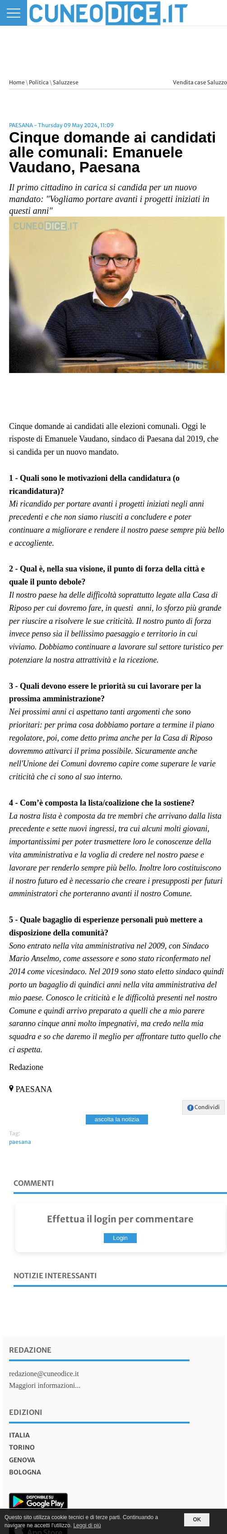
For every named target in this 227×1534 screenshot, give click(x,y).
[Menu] (13, 13)
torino (22, 1447)
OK (197, 1519)
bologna (25, 1472)
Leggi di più (87, 1525)
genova (22, 1460)
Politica (39, 82)
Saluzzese (66, 82)
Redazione (30, 1349)
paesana (20, 1141)
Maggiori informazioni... (44, 1385)
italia (19, 1435)
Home (17, 82)
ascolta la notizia (117, 1119)
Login (120, 1238)
